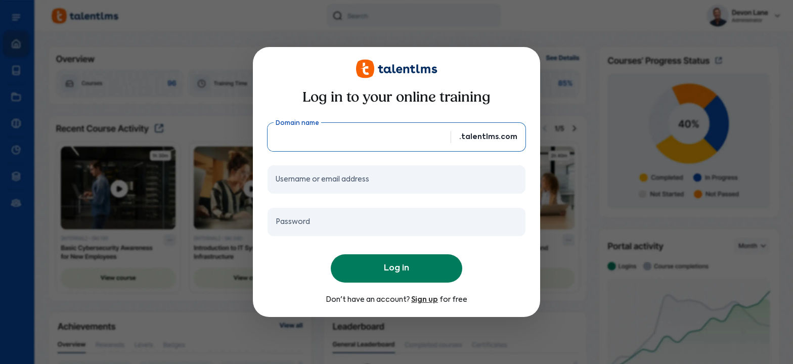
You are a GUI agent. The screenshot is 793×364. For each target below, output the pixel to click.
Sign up (424, 299)
